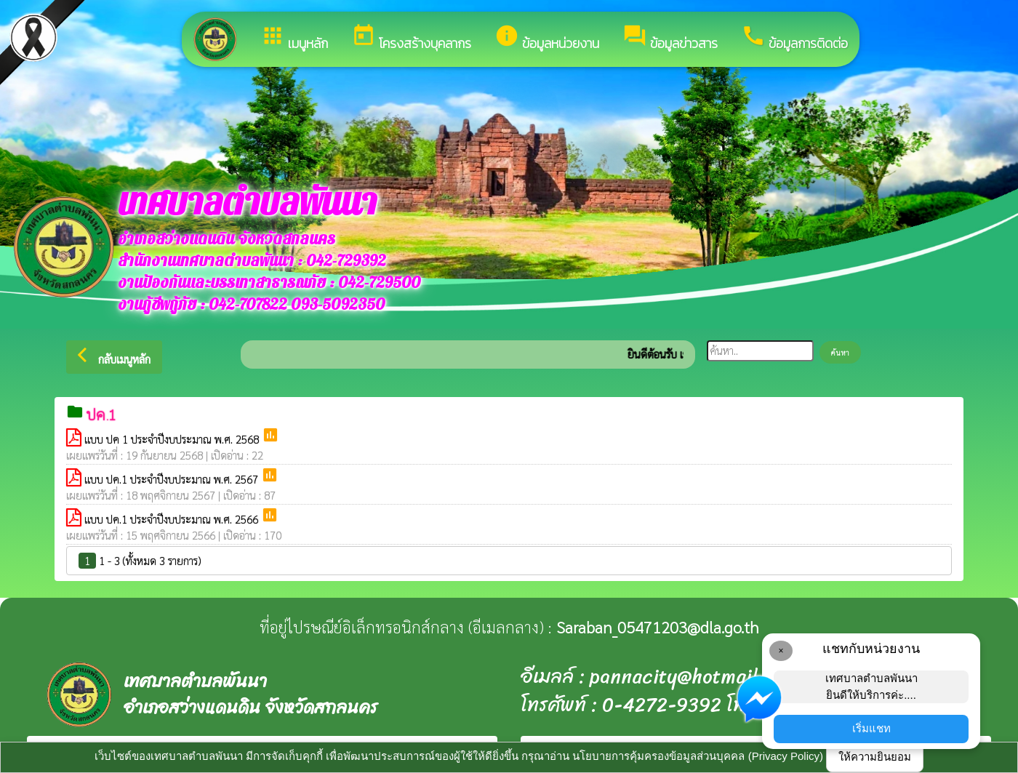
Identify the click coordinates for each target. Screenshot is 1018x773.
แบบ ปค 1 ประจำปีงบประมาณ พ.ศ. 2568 (173, 439)
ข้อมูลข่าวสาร (670, 38)
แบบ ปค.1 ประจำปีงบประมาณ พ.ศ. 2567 (172, 479)
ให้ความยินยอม (874, 756)
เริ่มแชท (871, 728)
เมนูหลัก (294, 38)
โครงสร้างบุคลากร (411, 38)
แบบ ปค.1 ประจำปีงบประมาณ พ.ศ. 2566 (172, 519)
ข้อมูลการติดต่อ (794, 38)
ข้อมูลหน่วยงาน (546, 38)
